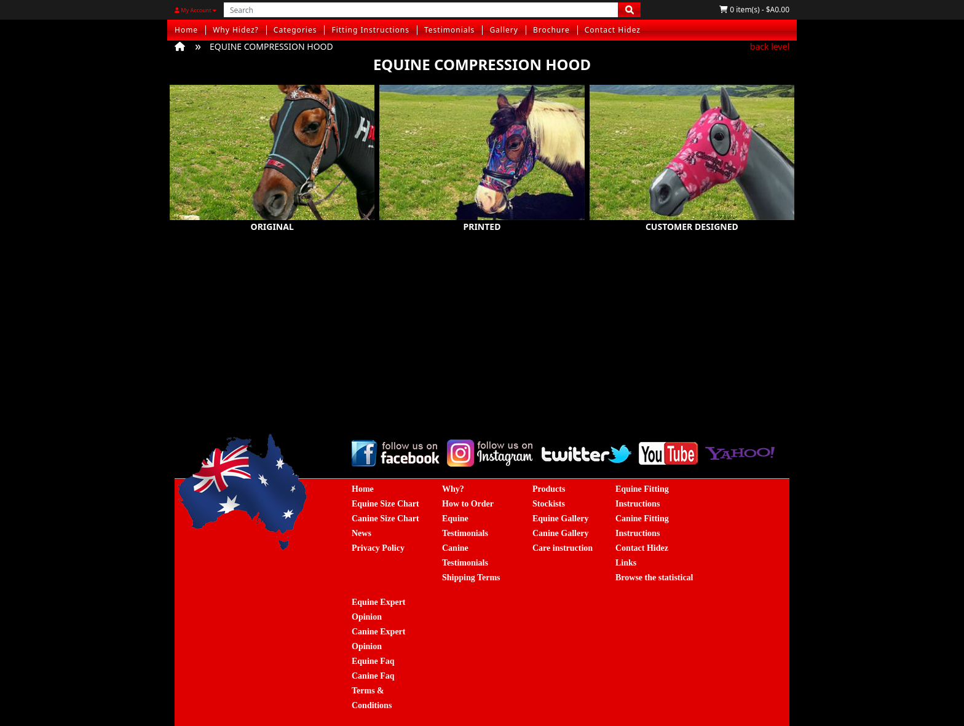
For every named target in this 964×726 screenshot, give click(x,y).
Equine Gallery (560, 518)
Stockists (548, 503)
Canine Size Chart (385, 518)
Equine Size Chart (385, 503)
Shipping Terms (471, 577)
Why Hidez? (236, 30)
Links (625, 562)
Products (548, 489)
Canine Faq (373, 676)
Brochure (551, 30)
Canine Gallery (560, 533)
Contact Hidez (613, 30)
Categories (295, 30)
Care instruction (562, 548)
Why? (453, 489)
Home (186, 30)
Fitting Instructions (370, 30)
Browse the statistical (654, 577)
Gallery (503, 30)
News (361, 533)
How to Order (468, 503)
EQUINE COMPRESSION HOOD (271, 46)
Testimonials (449, 30)
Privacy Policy (378, 548)
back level (769, 46)
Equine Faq (373, 661)
